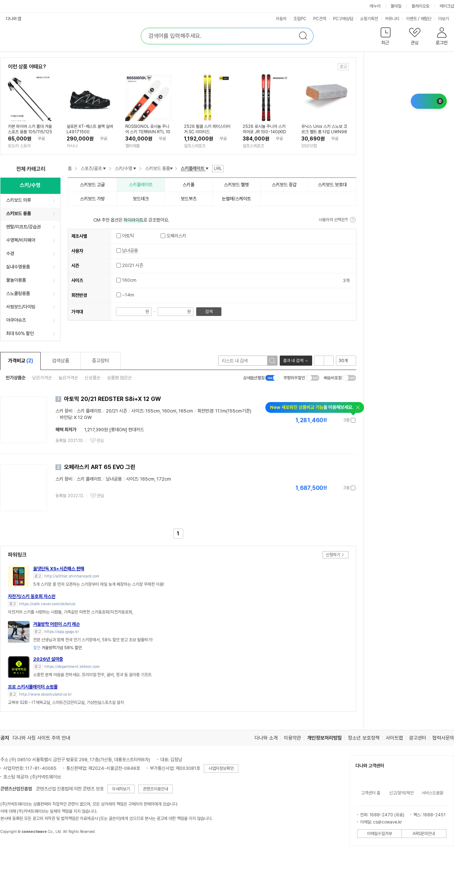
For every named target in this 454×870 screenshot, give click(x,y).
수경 (10, 253)
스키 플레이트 (89, 411)
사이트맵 (394, 738)
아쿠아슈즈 (16, 320)
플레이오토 (421, 6)
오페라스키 (173, 235)
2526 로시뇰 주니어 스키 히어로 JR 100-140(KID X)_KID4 (264, 129)
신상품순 (92, 377)
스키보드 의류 (18, 200)
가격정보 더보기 (330, 420)
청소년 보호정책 (363, 738)
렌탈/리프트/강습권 (23, 226)
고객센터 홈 (370, 792)
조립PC (299, 18)
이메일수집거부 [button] (379, 833)
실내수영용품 (18, 266)
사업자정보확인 (221, 768)
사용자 (77, 251)
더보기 (444, 18)
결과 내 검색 (293, 360)
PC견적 (319, 18)
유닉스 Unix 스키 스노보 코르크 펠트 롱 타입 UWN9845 (324, 129)
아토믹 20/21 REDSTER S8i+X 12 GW (112, 399)
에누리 (375, 6)
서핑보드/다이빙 (20, 306)
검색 (208, 311)
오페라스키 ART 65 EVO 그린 (99, 467)
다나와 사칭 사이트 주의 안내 (41, 738)
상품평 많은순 (119, 377)
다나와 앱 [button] (13, 18)
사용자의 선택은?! (333, 219)
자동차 (281, 18)
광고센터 (417, 738)
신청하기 (333, 554)
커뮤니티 (392, 18)
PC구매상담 (343, 18)
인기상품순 (16, 377)
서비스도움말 (432, 792)
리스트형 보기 (319, 360)
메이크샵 (447, 6)
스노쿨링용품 (18, 293)
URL (218, 168)
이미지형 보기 (328, 360)
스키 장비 (63, 411)
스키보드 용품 (18, 213)
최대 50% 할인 (20, 333)
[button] (385, 38)
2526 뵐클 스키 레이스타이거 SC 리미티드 (207, 129)
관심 (100, 440)
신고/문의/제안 (401, 792)
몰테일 (396, 6)
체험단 (426, 18)
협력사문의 (443, 738)
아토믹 (125, 235)
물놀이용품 (16, 280)
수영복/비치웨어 (20, 240)
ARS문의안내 (424, 833)
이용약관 (292, 738)
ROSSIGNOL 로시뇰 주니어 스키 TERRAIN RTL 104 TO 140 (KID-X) (147, 129)
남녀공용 (130, 250)
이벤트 (411, 18)
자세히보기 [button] (121, 788)
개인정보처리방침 (324, 738)
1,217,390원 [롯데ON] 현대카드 (114, 429)
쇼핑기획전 (369, 18)
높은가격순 (68, 377)
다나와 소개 (266, 738)
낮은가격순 (42, 377)
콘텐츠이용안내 (155, 788)
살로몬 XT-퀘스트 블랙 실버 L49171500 (90, 129)
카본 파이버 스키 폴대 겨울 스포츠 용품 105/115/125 (30, 129)
